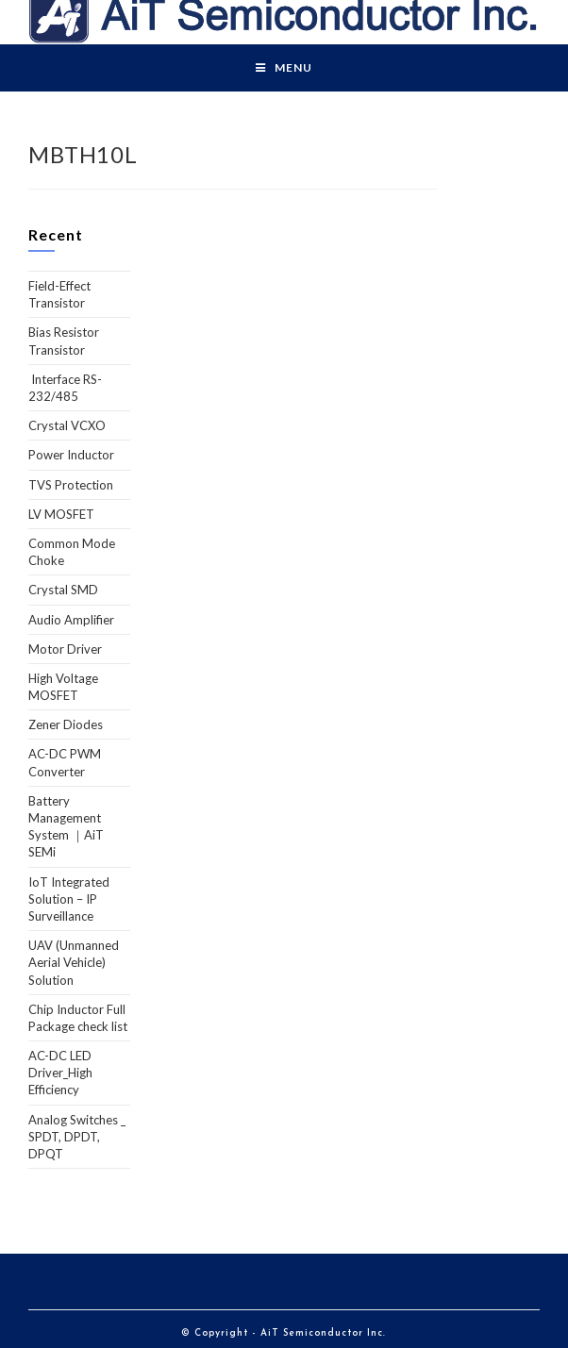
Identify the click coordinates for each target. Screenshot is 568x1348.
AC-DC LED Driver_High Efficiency (60, 1072)
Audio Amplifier (71, 619)
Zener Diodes (65, 724)
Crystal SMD (63, 589)
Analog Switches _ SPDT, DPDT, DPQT (76, 1136)
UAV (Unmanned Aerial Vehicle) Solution (73, 962)
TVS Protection (70, 484)
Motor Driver (65, 649)
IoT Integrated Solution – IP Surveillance (68, 899)
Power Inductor (71, 454)
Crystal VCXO (67, 425)
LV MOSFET (61, 514)
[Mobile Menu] (284, 68)
